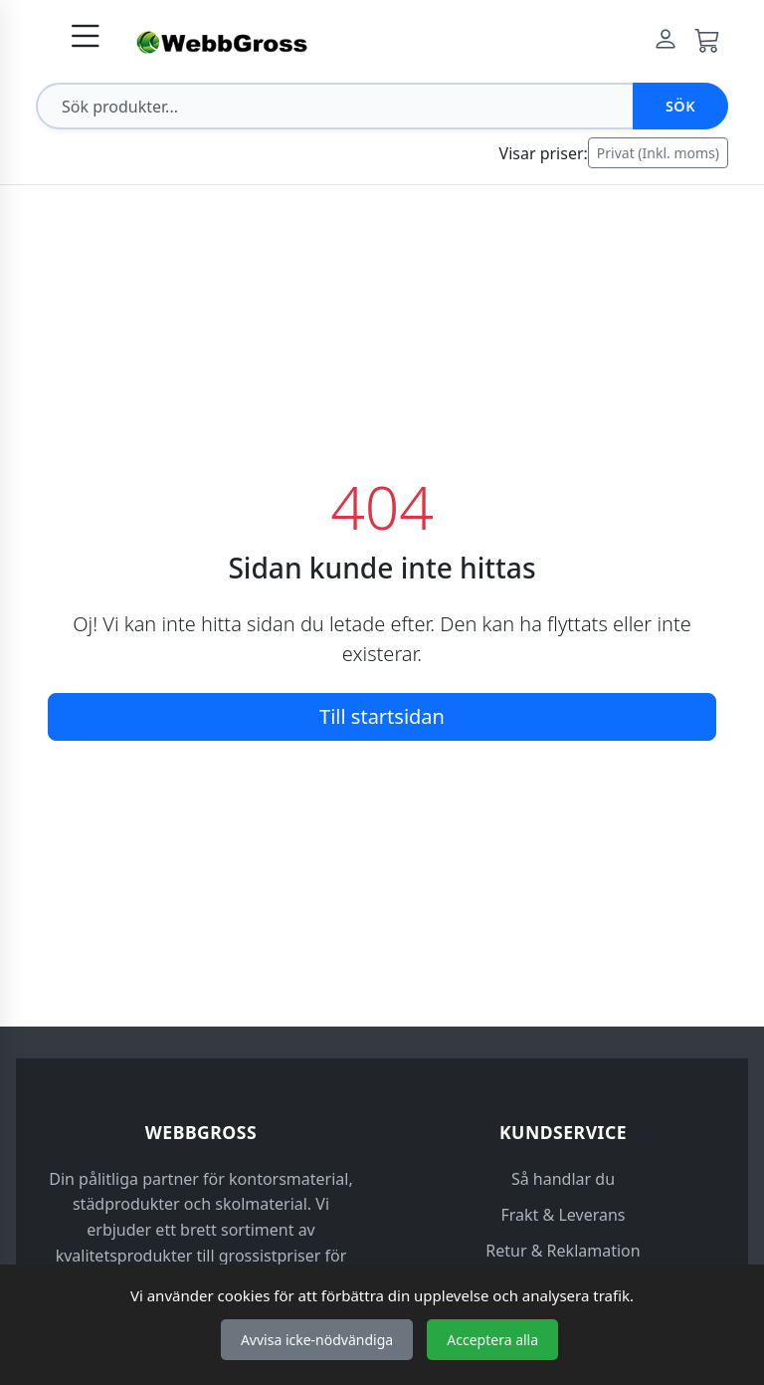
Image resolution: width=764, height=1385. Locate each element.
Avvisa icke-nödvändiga (317, 1339)
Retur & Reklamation (562, 1251)
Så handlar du (563, 1179)
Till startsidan (382, 716)
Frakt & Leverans (563, 1215)
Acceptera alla (492, 1339)
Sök (680, 106)
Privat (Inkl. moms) (658, 152)
